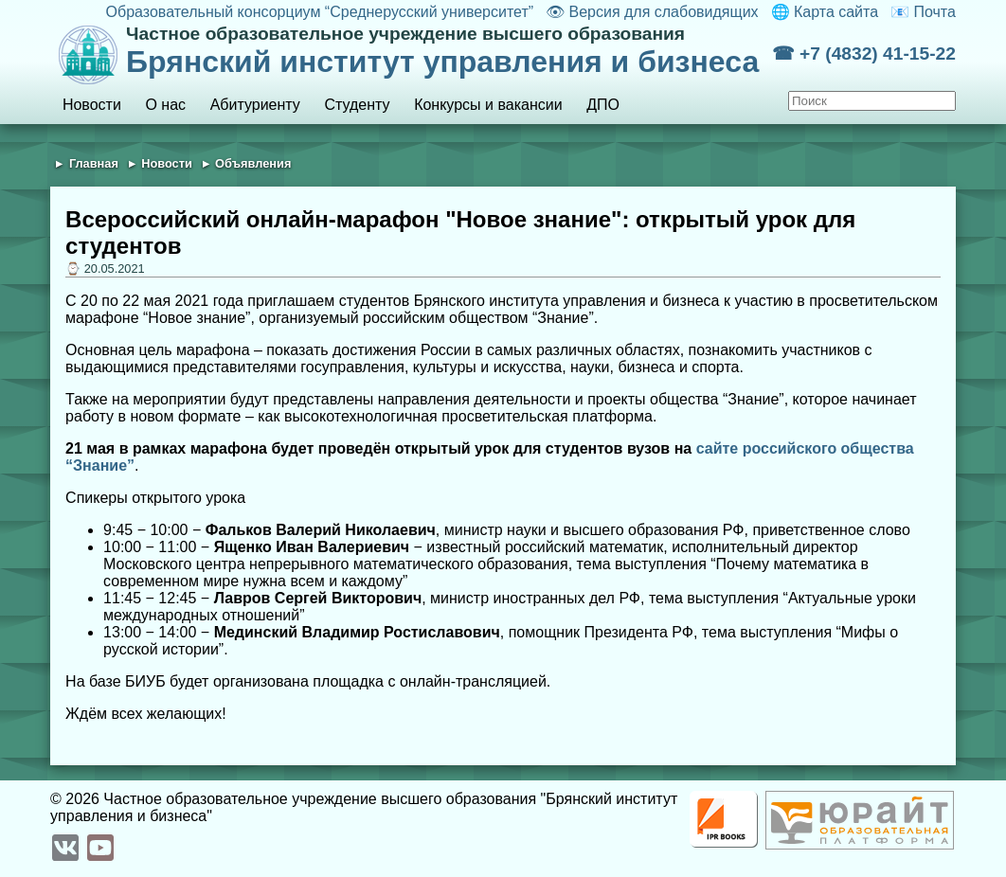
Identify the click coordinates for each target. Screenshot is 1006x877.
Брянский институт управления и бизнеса (449, 51)
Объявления (253, 163)
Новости (92, 105)
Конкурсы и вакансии (488, 105)
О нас (165, 105)
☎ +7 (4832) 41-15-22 (864, 53)
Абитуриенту (255, 105)
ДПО (603, 105)
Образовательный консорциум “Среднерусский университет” (320, 12)
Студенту (356, 105)
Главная (93, 163)
